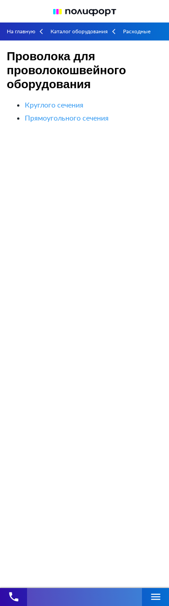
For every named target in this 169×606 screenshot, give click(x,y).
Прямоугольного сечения (67, 117)
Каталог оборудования (79, 31)
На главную (21, 31)
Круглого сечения (54, 104)
